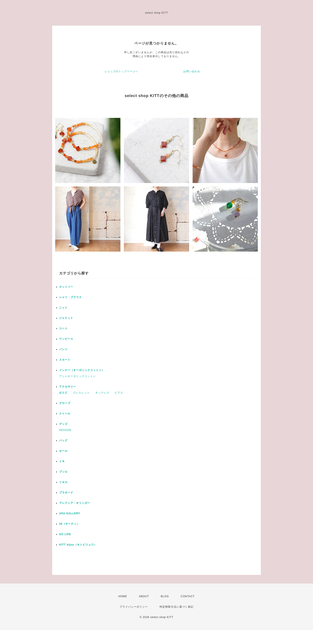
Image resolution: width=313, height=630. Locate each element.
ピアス (119, 392)
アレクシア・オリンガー (74, 503)
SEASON (65, 430)
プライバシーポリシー (134, 606)
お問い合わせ (191, 71)
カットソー (66, 286)
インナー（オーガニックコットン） (81, 370)
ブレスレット (81, 392)
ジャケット (66, 318)
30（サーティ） (69, 523)
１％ (62, 461)
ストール (64, 413)
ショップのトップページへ (121, 71)
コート (63, 328)
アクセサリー (67, 386)
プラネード (66, 492)
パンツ (63, 349)
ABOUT (144, 596)
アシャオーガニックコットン (77, 376)
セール (63, 450)
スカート (64, 359)
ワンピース (66, 338)
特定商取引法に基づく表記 (176, 606)
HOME (122, 596)
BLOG (165, 596)
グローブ (64, 403)
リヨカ (63, 482)
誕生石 (63, 392)
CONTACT (188, 596)
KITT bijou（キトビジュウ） (78, 544)
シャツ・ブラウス (70, 297)
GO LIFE (65, 534)
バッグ (63, 440)
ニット (63, 307)
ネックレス (102, 392)
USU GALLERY (69, 513)
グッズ (63, 423)
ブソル (63, 471)
